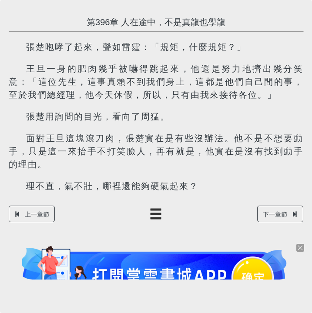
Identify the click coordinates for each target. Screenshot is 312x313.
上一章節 (31, 214)
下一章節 (280, 214)
